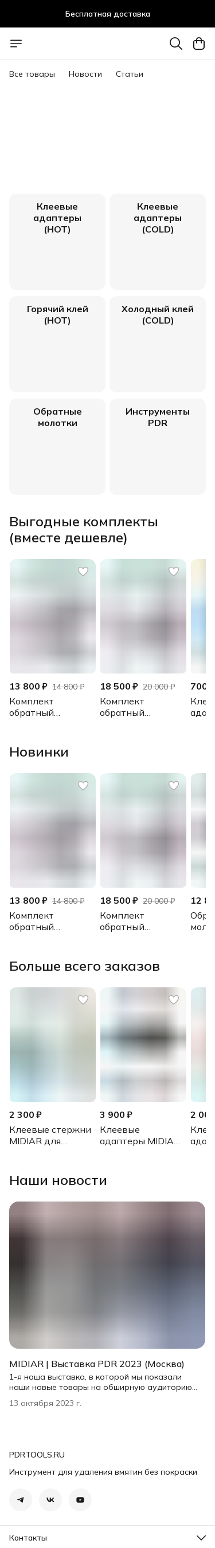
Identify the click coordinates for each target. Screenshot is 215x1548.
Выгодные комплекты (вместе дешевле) (83, 529)
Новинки (39, 751)
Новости (85, 74)
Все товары (32, 74)
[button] (52, 616)
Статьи (129, 74)
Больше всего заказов (84, 966)
